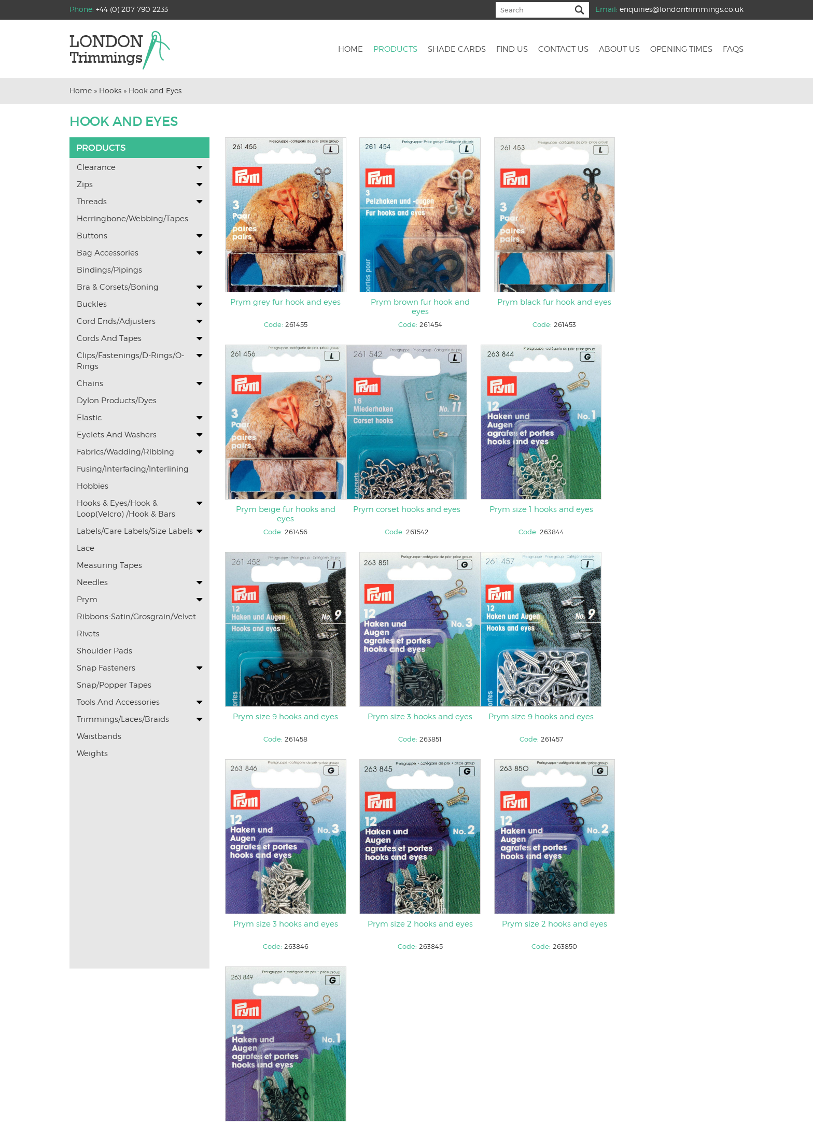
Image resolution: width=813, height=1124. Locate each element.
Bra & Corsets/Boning (118, 287)
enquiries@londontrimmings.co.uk (682, 9)
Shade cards (457, 50)
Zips (85, 184)
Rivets (88, 633)
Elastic (89, 417)
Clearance (96, 167)
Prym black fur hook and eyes (550, 302)
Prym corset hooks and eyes (285, 510)
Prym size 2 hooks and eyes (550, 718)
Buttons (92, 235)
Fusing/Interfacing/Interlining (133, 469)
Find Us (333, 1079)
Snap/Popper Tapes (114, 685)
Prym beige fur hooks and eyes (683, 307)
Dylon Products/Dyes (117, 400)
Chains (90, 383)
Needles (92, 582)
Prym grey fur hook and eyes (285, 302)
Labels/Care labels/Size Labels (135, 531)
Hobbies (92, 486)
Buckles (92, 304)
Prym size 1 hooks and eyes (417, 510)
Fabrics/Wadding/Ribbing (125, 452)
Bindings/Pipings (109, 270)
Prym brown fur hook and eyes (417, 307)
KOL (455, 1108)
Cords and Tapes (109, 338)
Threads (92, 201)
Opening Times (681, 50)
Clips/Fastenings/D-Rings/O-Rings (130, 361)
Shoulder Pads (104, 651)
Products (395, 50)
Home (350, 50)
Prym (87, 599)
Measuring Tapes (109, 565)
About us (619, 50)
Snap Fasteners (106, 668)
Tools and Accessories (118, 702)
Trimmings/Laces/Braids (123, 719)
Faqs (733, 50)
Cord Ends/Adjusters (116, 321)
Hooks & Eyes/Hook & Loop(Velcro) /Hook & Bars (126, 509)
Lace (85, 548)
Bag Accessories (107, 253)
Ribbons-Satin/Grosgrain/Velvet (136, 616)
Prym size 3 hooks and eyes (682, 510)
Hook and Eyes (155, 90)
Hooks (110, 90)
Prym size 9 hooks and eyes (550, 510)
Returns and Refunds (525, 1079)
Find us (512, 50)
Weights (92, 753)
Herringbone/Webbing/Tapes (132, 218)
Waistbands (99, 736)
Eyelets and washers (117, 434)
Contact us (563, 50)
